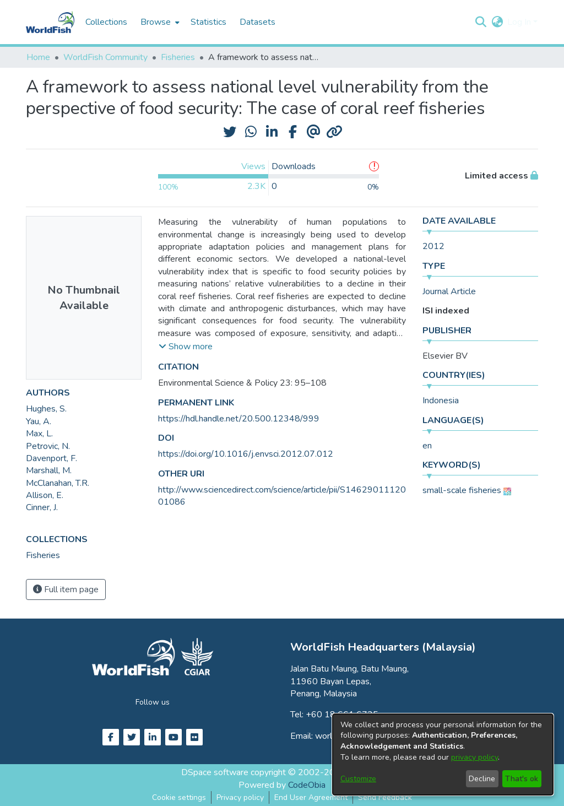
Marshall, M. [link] (49, 470)
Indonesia (440, 400)
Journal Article (449, 291)
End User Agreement (311, 797)
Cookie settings (179, 797)
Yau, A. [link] (38, 421)
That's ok (521, 778)
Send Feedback (385, 797)
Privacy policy (240, 797)
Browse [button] (155, 22)
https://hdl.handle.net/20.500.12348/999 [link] (238, 419)
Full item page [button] (66, 589)
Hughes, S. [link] (46, 409)
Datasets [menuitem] (257, 22)
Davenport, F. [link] (51, 458)
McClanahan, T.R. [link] (57, 483)
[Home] (50, 22)
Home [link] (38, 57)
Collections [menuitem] (106, 22)
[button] (480, 22)
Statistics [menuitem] (208, 22)
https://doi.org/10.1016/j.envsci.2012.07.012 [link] (245, 454)
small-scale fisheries (461, 490)
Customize (358, 778)
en (427, 446)
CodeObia (307, 785)
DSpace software (214, 772)
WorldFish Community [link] (105, 57)
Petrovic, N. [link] (48, 446)
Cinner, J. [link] (42, 507)
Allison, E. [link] (44, 495)
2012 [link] (433, 246)
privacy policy (474, 757)
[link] (43, 555)
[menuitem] (159, 22)
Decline (482, 778)
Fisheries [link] (178, 57)
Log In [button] (520, 22)
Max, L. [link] (39, 434)
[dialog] (443, 754)
